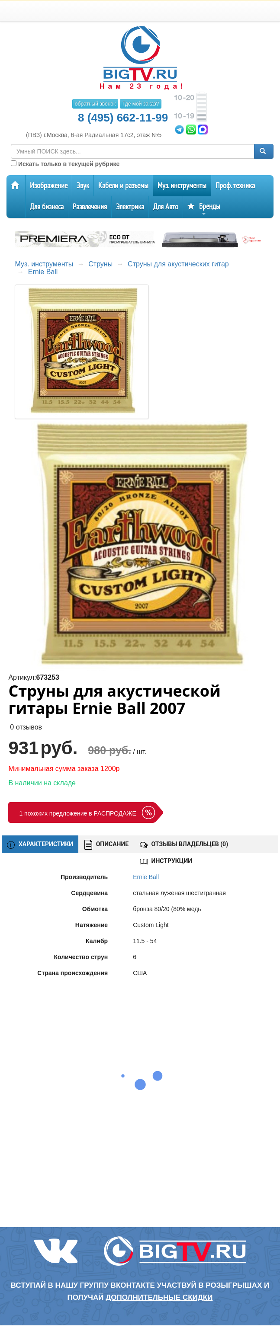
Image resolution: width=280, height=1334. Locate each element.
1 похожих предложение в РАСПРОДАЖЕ (77, 813)
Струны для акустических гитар (178, 264)
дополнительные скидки (159, 1297)
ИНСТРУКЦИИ (166, 860)
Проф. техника (235, 185)
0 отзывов (26, 727)
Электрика (130, 206)
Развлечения (90, 206)
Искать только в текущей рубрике (65, 163)
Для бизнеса (47, 206)
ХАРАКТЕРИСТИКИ (40, 844)
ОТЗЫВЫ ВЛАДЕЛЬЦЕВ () (184, 844)
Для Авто (165, 206)
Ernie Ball (43, 271)
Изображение (49, 185)
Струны (100, 264)
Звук (83, 185)
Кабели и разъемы (123, 185)
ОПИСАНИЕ (106, 845)
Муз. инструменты (182, 185)
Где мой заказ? (140, 104)
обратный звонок (95, 104)
